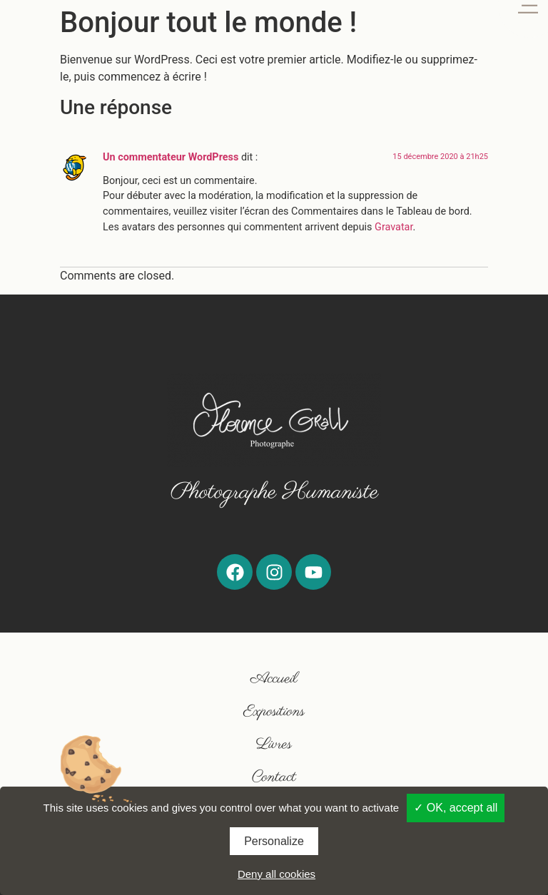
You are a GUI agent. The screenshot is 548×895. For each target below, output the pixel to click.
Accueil (274, 679)
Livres (274, 744)
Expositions (274, 711)
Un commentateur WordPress (170, 157)
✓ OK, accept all (455, 808)
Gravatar (393, 227)
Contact (274, 777)
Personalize (274, 841)
